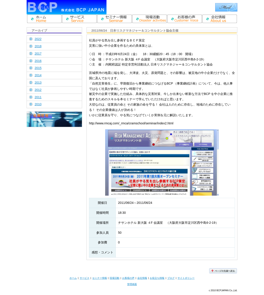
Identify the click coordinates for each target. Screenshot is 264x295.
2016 (38, 61)
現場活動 (114, 278)
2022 (38, 39)
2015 (38, 68)
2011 (38, 97)
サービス (84, 278)
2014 (38, 75)
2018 (38, 46)
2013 (38, 82)
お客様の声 (128, 278)
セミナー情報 (99, 278)
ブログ (171, 278)
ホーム (73, 278)
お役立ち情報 (157, 278)
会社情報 (142, 278)
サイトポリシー (186, 278)
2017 (38, 53)
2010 (38, 104)
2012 (38, 90)
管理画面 (132, 284)
